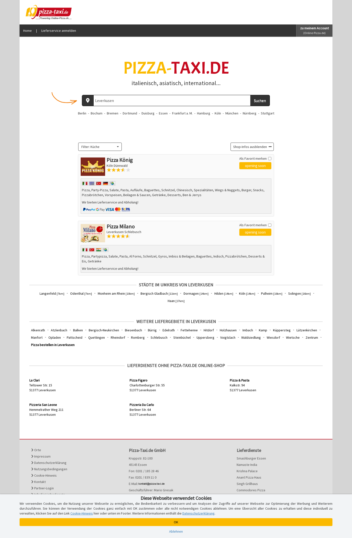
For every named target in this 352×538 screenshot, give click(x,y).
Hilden (223, 293)
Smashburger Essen (251, 458)
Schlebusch (159, 337)
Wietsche (293, 337)
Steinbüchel (182, 337)
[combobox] (100, 147)
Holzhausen (228, 330)
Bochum (96, 113)
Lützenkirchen (307, 330)
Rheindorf (118, 337)
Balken (78, 330)
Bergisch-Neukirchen (104, 330)
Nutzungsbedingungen (49, 469)
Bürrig (152, 330)
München (231, 113)
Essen (163, 113)
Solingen (299, 293)
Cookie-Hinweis (44, 475)
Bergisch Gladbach (159, 293)
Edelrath (169, 330)
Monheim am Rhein (116, 293)
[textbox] (98, 146)
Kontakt (38, 482)
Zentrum (312, 337)
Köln (218, 113)
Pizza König (119, 160)
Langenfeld (52, 293)
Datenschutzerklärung (48, 462)
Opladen (54, 337)
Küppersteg (282, 330)
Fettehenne (189, 330)
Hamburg (203, 113)
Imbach (247, 330)
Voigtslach (227, 337)
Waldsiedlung (251, 337)
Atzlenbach (59, 330)
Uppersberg (205, 337)
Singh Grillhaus (247, 484)
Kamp (263, 330)
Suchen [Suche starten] (260, 100)
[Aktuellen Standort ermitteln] (88, 100)
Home (27, 30)
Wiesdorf (273, 337)
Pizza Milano (121, 226)
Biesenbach (133, 330)
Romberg (138, 337)
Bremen (112, 113)
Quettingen (96, 337)
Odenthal (81, 293)
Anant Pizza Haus (249, 477)
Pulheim (271, 293)
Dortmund (130, 113)
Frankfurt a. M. (182, 113)
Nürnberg (249, 113)
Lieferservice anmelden (58, 30)
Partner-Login (42, 488)
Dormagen (196, 293)
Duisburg (148, 113)
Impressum (41, 456)
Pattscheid (74, 337)
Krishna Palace (247, 471)
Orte (36, 450)
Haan (176, 301)
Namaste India (247, 464)
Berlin (82, 113)
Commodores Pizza (251, 490)
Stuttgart (267, 113)
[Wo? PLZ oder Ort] (172, 100)
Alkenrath (38, 330)
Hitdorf (209, 330)
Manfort (37, 337)
